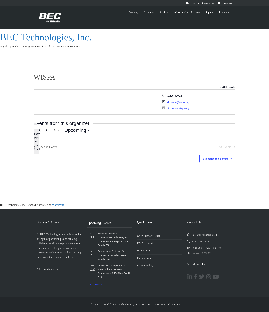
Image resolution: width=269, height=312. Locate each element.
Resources (224, 12)
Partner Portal (144, 258)
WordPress (58, 204)
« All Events (227, 87)
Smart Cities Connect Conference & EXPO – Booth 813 (114, 273)
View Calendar (95, 284)
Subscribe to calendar (215, 158)
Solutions (149, 12)
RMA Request (145, 243)
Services (163, 12)
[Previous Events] (40, 130)
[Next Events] (46, 130)
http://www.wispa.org (178, 108)
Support (210, 12)
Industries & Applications (187, 12)
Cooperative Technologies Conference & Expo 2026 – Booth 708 (113, 241)
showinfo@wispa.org (178, 102)
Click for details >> (47, 269)
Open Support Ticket (148, 235)
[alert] (36, 141)
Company (134, 12)
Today (56, 130)
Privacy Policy (145, 265)
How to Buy (143, 250)
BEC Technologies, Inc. (45, 37)
